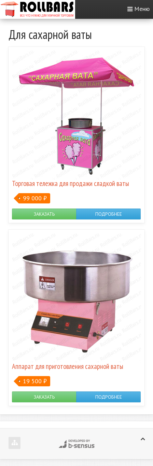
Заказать (44, 214)
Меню (142, 9)
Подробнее (108, 214)
